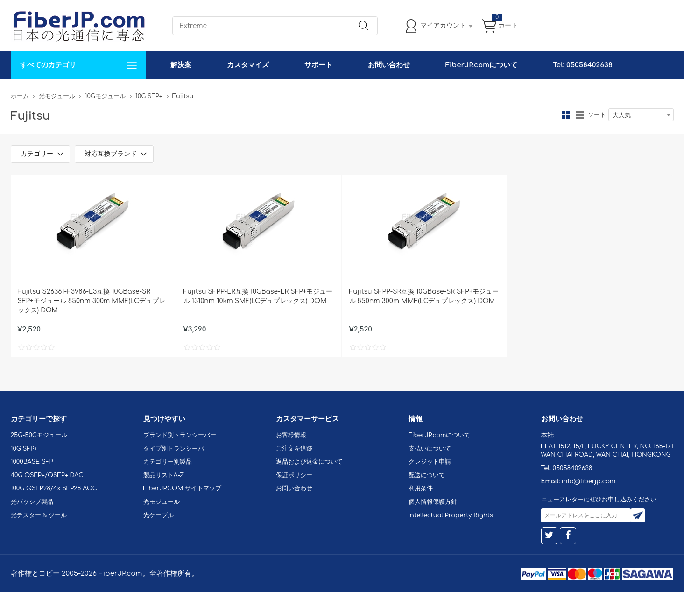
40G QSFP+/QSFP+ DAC (47, 475)
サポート (318, 65)
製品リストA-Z (163, 475)
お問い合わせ (389, 65)
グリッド (566, 115)
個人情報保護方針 (433, 502)
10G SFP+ (148, 96)
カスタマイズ (248, 65)
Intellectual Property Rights (451, 515)
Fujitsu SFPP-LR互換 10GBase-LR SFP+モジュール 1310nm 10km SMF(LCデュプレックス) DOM (258, 296)
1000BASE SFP (32, 461)
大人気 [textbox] (622, 115)
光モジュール (57, 96)
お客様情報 (291, 435)
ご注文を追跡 (294, 448)
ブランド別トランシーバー (179, 435)
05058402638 (572, 468)
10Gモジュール (105, 96)
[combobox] (641, 114)
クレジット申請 (430, 461)
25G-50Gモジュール (39, 435)
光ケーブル (158, 515)
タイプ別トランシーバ (173, 448)
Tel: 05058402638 (582, 65)
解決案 (180, 65)
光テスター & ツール (39, 515)
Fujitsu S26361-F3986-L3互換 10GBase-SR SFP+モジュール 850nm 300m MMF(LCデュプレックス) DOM (91, 301)
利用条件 (421, 488)
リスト (580, 115)
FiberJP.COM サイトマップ (182, 488)
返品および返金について (309, 461)
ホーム (20, 96)
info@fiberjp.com (589, 481)
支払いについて (430, 448)
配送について (427, 475)
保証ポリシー (294, 475)
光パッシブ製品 (32, 502)
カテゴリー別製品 (167, 461)
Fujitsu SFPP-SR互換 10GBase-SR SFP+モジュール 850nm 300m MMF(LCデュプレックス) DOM (424, 296)
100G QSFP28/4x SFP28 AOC (54, 488)
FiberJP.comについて (481, 65)
